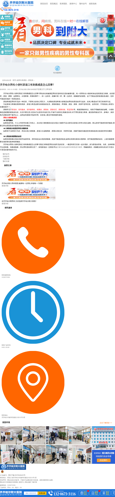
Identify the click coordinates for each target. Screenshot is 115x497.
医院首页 (37, 3)
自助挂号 (4, 150)
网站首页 (3, 473)
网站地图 (28, 473)
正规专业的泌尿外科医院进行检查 (69, 141)
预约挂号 (76, 3)
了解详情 (4, 152)
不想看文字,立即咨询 (43, 84)
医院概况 (47, 3)
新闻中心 (66, 3)
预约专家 (4, 154)
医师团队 (56, 3)
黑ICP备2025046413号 (15, 466)
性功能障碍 (57, 65)
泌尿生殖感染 (20, 75)
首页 (14, 75)
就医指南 (86, 3)
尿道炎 (29, 75)
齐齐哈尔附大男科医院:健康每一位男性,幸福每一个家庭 (22, 176)
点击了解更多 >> (108, 414)
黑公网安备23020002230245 (12, 464)
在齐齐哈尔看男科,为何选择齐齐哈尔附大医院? (19, 193)
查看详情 (5, 178)
